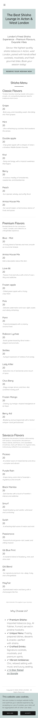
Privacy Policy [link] (19, 697)
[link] (19, 19)
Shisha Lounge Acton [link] (19, 700)
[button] (4, 5)
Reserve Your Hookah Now (19, 71)
